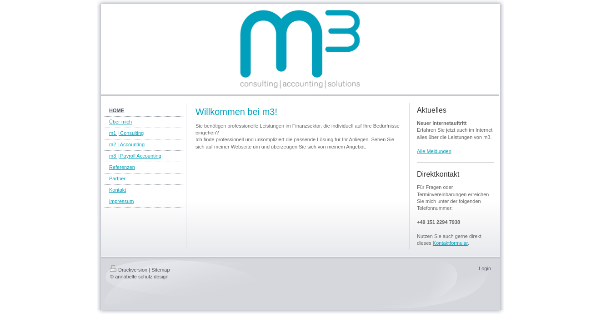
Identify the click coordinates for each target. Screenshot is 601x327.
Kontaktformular (450, 243)
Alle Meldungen (434, 151)
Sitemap (160, 269)
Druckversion (128, 269)
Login (485, 268)
